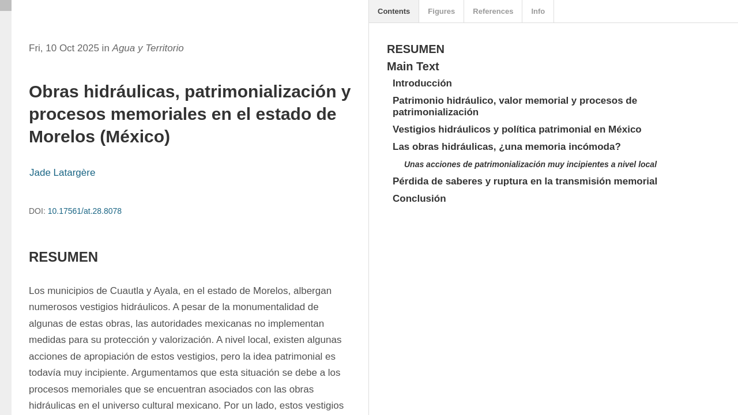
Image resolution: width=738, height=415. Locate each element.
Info (538, 11)
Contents (394, 11)
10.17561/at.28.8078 (85, 211)
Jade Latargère (62, 172)
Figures (441, 11)
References (493, 11)
